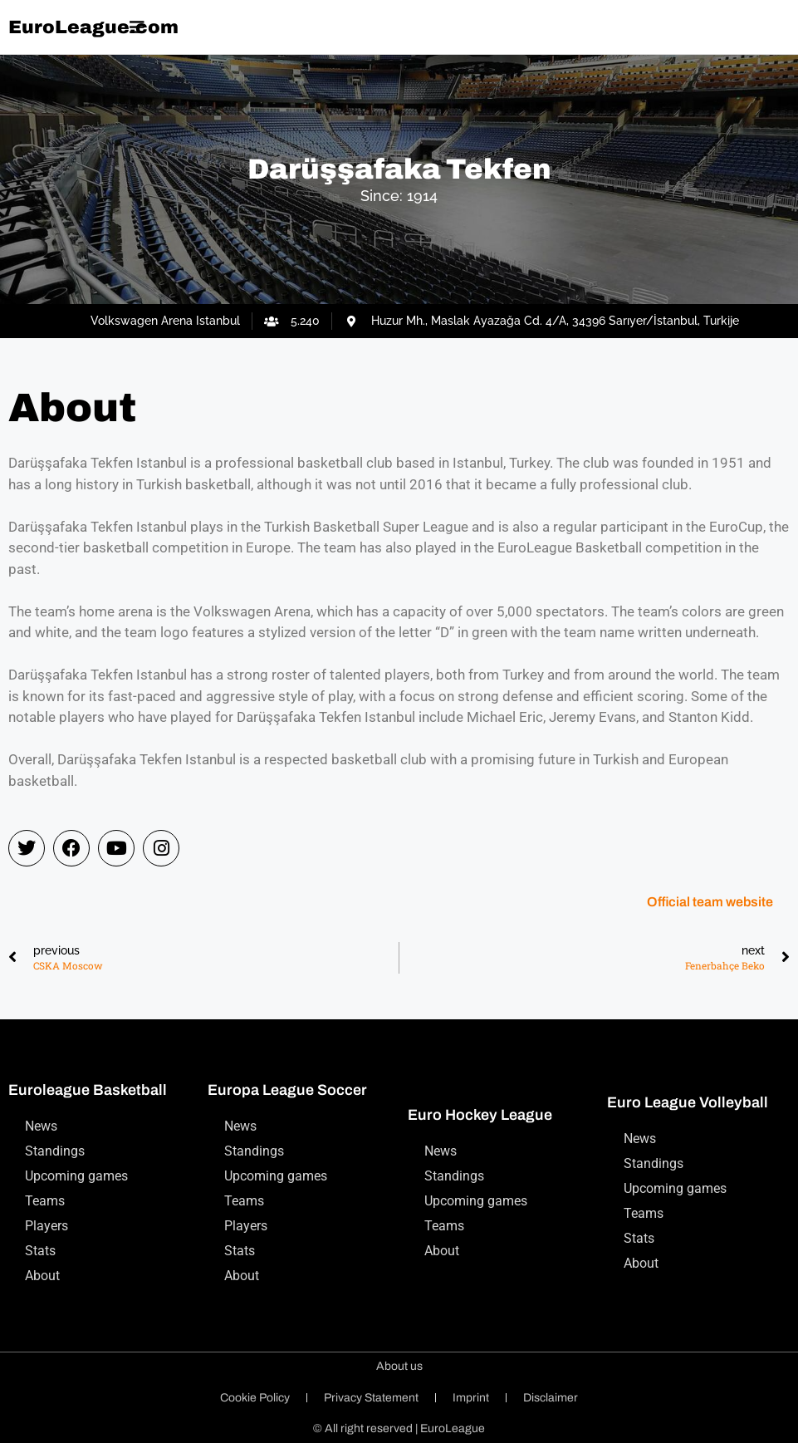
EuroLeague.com (93, 27)
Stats (40, 1251)
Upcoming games (76, 1176)
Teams (45, 1201)
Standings (55, 1151)
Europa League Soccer (287, 1090)
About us (399, 1366)
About (42, 1275)
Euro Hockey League (480, 1115)
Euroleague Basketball (87, 1090)
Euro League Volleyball (687, 1102)
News (41, 1126)
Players (46, 1226)
